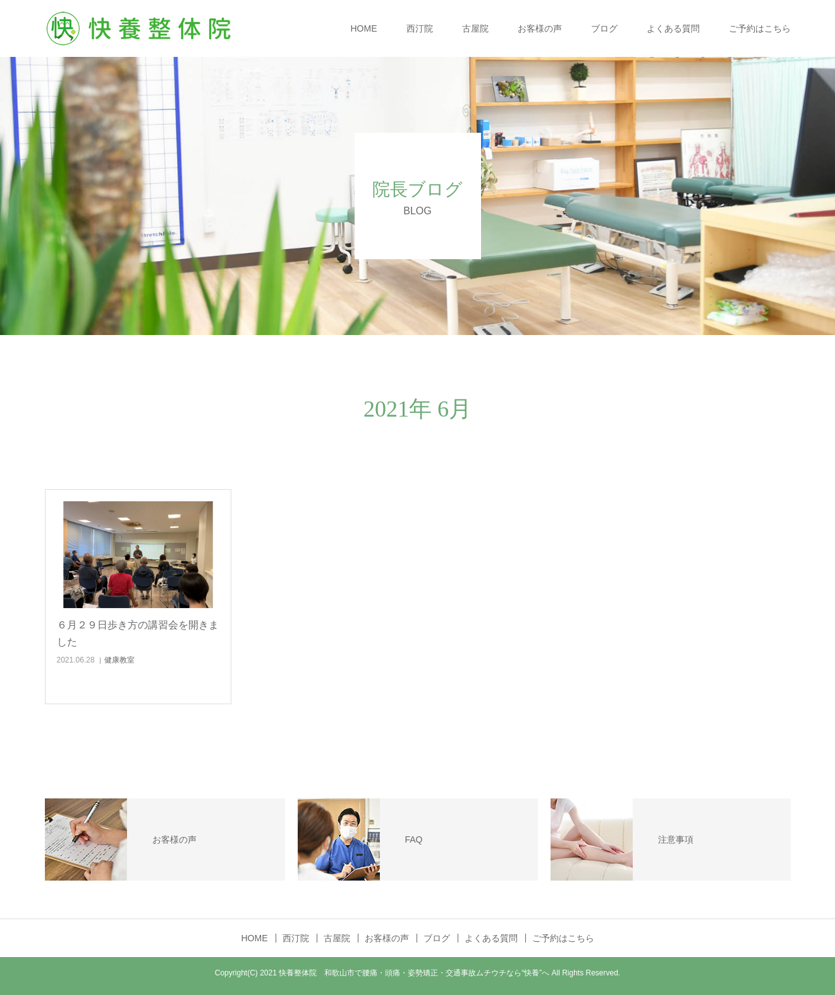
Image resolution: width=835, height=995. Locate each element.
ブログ (604, 28)
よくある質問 (673, 28)
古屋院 (475, 28)
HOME (364, 28)
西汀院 (419, 28)
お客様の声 (540, 28)
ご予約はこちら (760, 28)
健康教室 (119, 660)
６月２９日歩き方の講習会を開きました (138, 633)
